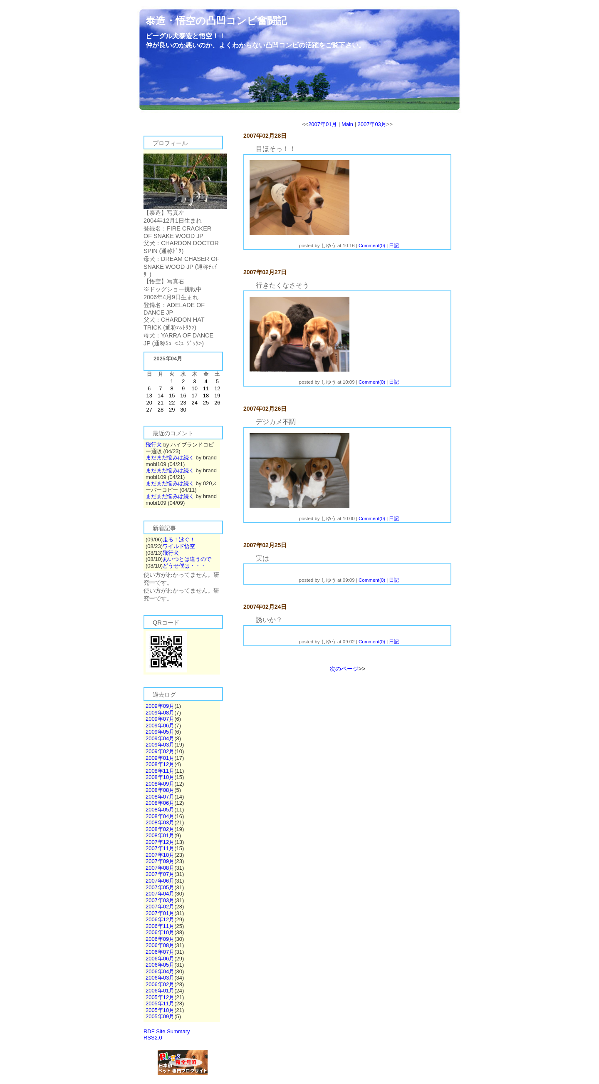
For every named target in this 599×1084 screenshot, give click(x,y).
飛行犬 (154, 445)
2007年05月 (160, 887)
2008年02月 (160, 829)
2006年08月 (160, 945)
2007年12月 (160, 842)
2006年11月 (160, 926)
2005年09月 (160, 1016)
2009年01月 (160, 758)
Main (347, 124)
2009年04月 (160, 738)
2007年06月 (160, 881)
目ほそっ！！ (276, 148)
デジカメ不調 (276, 421)
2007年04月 (160, 894)
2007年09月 (160, 861)
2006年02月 (160, 984)
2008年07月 (160, 797)
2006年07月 (160, 952)
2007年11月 (160, 848)
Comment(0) (372, 245)
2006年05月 (160, 965)
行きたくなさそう (282, 285)
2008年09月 (160, 784)
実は (262, 558)
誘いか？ (269, 619)
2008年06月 (160, 803)
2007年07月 (160, 874)
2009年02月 (160, 751)
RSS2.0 (153, 1037)
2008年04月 (160, 816)
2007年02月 (160, 906)
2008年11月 (160, 771)
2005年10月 (160, 1010)
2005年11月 (160, 1003)
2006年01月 (160, 990)
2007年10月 (160, 855)
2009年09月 (160, 706)
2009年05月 (160, 732)
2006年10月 (160, 932)
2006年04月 (160, 971)
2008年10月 (160, 777)
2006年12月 (160, 919)
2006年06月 (160, 958)
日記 (394, 245)
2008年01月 (160, 835)
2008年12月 (160, 764)
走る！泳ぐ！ (179, 539)
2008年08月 (160, 790)
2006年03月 (160, 978)
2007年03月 (160, 900)
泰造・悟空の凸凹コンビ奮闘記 (216, 20)
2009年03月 (160, 745)
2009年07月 (160, 719)
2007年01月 (160, 913)
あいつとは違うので (187, 559)
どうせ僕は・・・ (184, 566)
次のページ (344, 668)
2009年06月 (160, 725)
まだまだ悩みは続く (170, 457)
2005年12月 (160, 997)
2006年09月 (160, 939)
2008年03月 (160, 822)
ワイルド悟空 (179, 546)
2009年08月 (160, 712)
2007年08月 (160, 868)
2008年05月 (160, 809)
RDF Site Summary (167, 1031)
